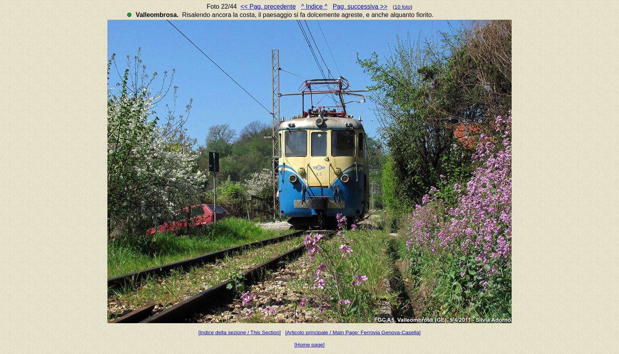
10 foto (402, 7)
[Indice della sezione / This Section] (240, 332)
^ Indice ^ (314, 6)
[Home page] (309, 345)
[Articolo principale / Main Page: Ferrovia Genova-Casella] (352, 332)
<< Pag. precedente (268, 6)
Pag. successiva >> (360, 6)
